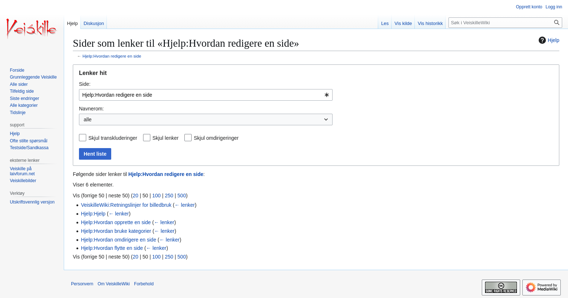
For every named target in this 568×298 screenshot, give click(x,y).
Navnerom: (91, 109)
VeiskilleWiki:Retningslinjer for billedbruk (126, 205)
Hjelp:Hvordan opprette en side (116, 222)
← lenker (185, 205)
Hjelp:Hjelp (93, 214)
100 (156, 195)
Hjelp (548, 40)
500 (182, 195)
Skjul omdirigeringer (216, 138)
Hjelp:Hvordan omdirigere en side (118, 240)
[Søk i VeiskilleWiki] (505, 22)
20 (135, 195)
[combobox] (206, 95)
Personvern (82, 283)
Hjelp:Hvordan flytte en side (112, 248)
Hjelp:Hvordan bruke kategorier (116, 231)
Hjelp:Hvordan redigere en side (112, 56)
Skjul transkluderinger (112, 138)
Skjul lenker (166, 138)
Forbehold (144, 283)
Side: (85, 84)
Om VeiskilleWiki (113, 283)
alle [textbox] (88, 119)
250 (169, 195)
